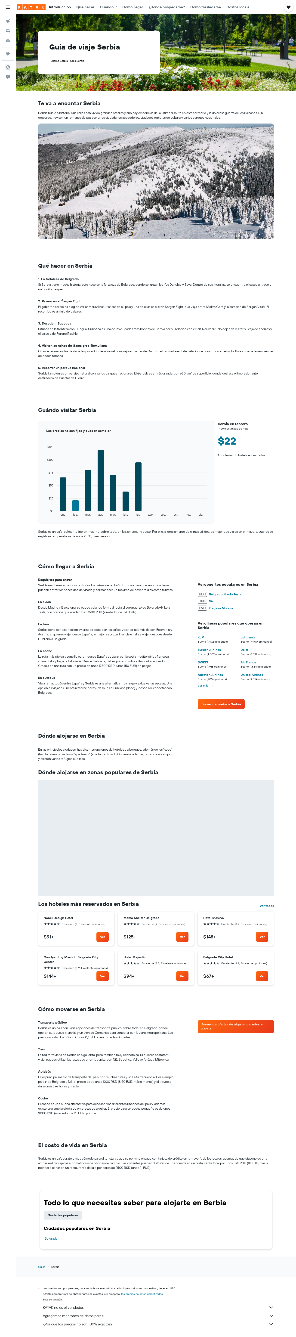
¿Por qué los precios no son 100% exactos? (158, 1324)
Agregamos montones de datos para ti (158, 1315)
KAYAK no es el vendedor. (158, 1307)
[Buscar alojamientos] (8, 31)
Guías (41, 1267)
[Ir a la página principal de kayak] (31, 7)
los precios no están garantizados (142, 1294)
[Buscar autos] (8, 40)
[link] (221, 704)
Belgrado (51, 1238)
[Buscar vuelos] (8, 21)
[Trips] (8, 54)
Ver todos (267, 906)
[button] (8, 7)
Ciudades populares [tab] (63, 1215)
